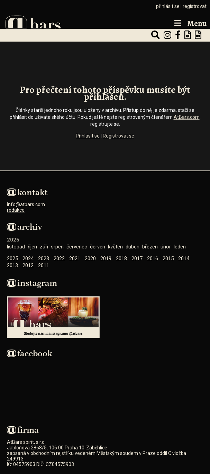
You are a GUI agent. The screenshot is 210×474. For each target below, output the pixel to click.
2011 (43, 265)
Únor (166, 247)
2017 (137, 258)
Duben (132, 247)
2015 (168, 258)
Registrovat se (118, 136)
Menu (190, 24)
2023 (43, 258)
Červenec (76, 247)
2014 (183, 258)
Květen (115, 247)
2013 (12, 265)
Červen (97, 247)
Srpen (57, 247)
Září (44, 247)
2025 (12, 258)
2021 (74, 258)
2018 (121, 258)
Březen (150, 247)
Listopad (16, 247)
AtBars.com (187, 117)
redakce (16, 210)
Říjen (32, 247)
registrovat (195, 6)
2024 (28, 258)
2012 (28, 265)
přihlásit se (168, 6)
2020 (90, 258)
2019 (105, 258)
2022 (59, 258)
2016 (152, 258)
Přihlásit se (88, 136)
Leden (180, 247)
